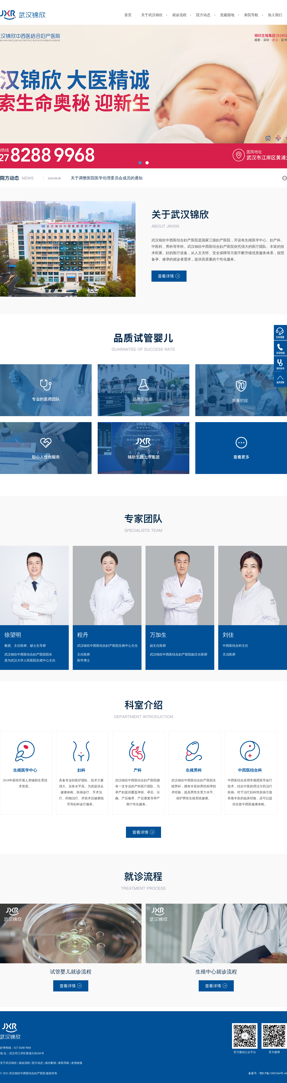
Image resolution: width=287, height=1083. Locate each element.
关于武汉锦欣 (152, 15)
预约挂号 (280, 363)
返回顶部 (280, 379)
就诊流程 (179, 15)
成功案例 (50, 1062)
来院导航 (251, 15)
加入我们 (275, 15)
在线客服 (280, 332)
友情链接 (76, 1062)
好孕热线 (280, 348)
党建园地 (227, 15)
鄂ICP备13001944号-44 (273, 1073)
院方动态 (203, 15)
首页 (128, 15)
